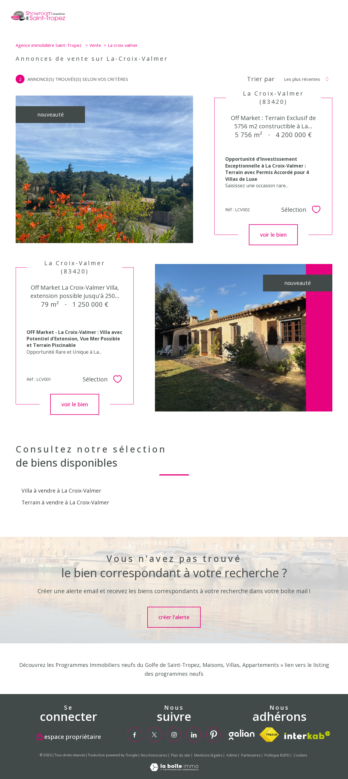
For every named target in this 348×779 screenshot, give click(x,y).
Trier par (261, 79)
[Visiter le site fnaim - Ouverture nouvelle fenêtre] (269, 734)
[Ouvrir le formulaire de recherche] (319, 17)
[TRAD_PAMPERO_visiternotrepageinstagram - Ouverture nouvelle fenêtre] (174, 734)
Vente (95, 45)
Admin (231, 755)
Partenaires (250, 755)
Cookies (300, 755)
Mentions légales (208, 755)
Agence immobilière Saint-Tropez (49, 45)
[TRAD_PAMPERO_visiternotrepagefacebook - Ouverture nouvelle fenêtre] (134, 734)
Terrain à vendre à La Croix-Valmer (65, 502)
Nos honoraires (154, 755)
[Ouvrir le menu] (338, 17)
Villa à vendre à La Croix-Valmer (61, 490)
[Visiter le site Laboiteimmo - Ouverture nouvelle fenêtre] (174, 769)
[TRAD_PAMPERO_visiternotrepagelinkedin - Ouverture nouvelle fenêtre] (194, 734)
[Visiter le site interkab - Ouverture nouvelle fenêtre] (307, 735)
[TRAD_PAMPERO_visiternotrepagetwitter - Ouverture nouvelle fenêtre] (154, 734)
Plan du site (180, 755)
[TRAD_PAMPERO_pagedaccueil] (38, 20)
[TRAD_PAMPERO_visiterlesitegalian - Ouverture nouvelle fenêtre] (241, 734)
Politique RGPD (277, 755)
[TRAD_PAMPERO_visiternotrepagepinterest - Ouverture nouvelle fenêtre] (213, 734)
